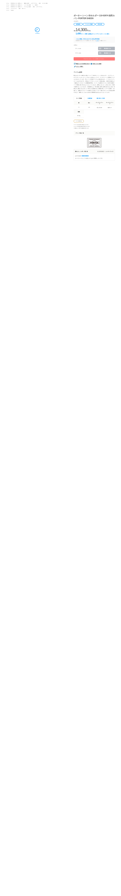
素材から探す (26, 3)
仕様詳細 (90, 98)
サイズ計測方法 (79, 121)
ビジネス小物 (44, 3)
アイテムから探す (27, 6)
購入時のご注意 (101, 98)
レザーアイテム (34, 3)
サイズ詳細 (79, 98)
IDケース (24, 8)
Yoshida (12, 10)
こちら (97, 40)
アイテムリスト (14, 8)
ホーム (7, 3)
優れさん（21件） (79, 151)
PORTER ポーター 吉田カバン (16, 3)
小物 (39, 3)
